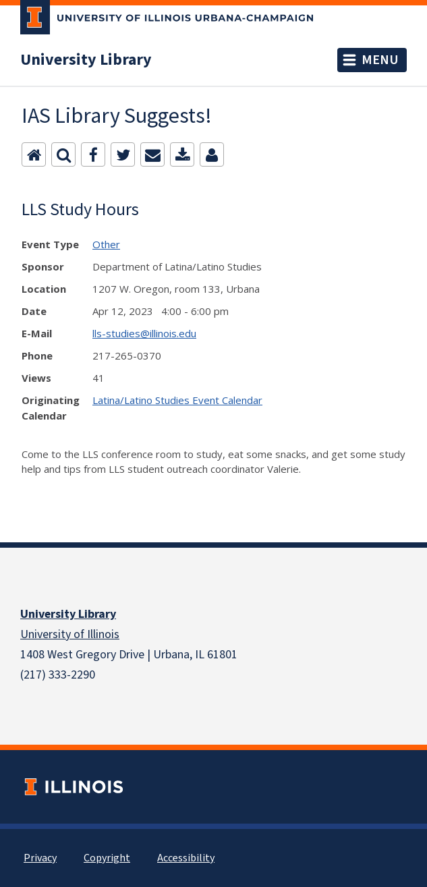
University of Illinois (69, 634)
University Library (86, 60)
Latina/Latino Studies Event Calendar (177, 400)
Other (106, 244)
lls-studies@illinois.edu (144, 333)
